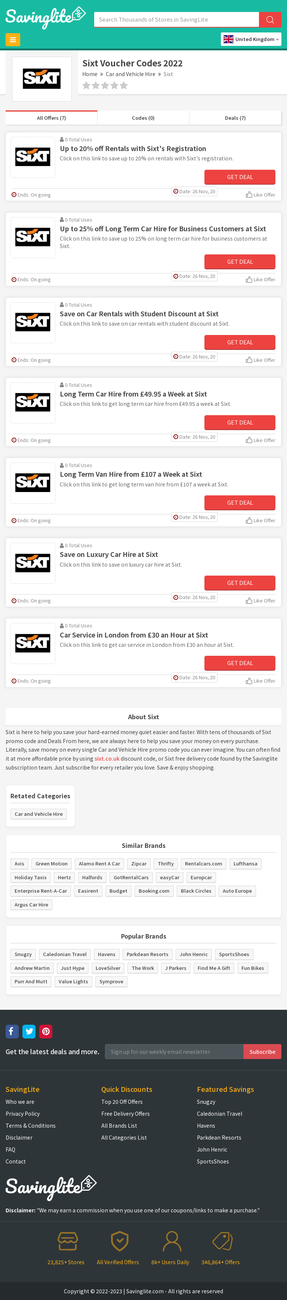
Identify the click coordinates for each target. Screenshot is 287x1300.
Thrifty (166, 863)
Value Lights (73, 981)
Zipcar (138, 863)
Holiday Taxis (31, 877)
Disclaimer (19, 1137)
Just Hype (72, 967)
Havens (106, 954)
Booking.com (154, 890)
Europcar (201, 877)
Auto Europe (237, 890)
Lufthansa (245, 863)
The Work (143, 967)
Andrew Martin (32, 967)
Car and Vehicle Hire (130, 74)
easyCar (169, 877)
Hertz (64, 877)
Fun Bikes (252, 967)
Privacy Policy (23, 1113)
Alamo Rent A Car (99, 863)
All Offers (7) (51, 117)
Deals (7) (235, 117)
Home (90, 74)
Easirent (88, 890)
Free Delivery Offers (125, 1113)
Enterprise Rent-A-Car (41, 890)
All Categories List (124, 1137)
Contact (16, 1161)
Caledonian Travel (65, 954)
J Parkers (175, 967)
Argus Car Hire (31, 904)
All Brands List (119, 1125)
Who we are (20, 1101)
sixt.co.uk (107, 758)
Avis (19, 863)
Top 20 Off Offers (122, 1101)
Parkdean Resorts (148, 954)
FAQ (10, 1149)
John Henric (194, 954)
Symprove (111, 981)
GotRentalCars (131, 877)
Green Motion (52, 863)
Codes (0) (143, 117)
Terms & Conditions (31, 1125)
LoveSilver (108, 967)
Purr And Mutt (31, 981)
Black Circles (196, 890)
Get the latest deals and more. (52, 1051)
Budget (118, 890)
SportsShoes (234, 954)
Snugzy (23, 954)
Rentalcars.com (203, 863)
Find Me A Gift (214, 967)
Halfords (92, 877)
